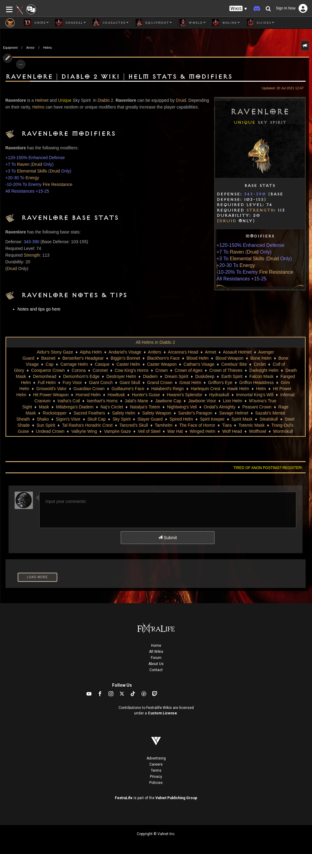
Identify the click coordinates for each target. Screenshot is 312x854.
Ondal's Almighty (220, 406)
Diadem (150, 376)
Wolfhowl (257, 431)
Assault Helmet (237, 352)
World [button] (192, 22)
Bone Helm (260, 358)
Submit (167, 537)
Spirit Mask (242, 419)
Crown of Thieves (226, 370)
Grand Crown (159, 382)
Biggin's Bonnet (125, 358)
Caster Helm (128, 364)
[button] (238, 8)
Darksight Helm (263, 370)
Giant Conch (101, 382)
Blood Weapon (229, 358)
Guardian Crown (89, 388)
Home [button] (36, 22)
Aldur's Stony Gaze (55, 352)
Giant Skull (129, 382)
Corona (79, 370)
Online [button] (226, 22)
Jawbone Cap (168, 400)
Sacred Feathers (89, 413)
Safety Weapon (156, 413)
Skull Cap (96, 419)
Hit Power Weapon (51, 394)
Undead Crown (50, 431)
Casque (102, 364)
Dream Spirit (176, 376)
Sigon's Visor (68, 419)
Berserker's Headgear (83, 358)
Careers (156, 764)
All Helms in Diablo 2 (155, 342)
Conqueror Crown (48, 370)
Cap (50, 364)
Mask (44, 406)
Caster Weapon (162, 364)
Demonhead (44, 376)
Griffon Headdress (256, 382)
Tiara (227, 425)
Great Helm (190, 382)
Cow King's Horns (131, 370)
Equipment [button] (153, 22)
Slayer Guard (149, 419)
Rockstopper (55, 413)
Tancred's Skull (133, 425)
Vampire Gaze (117, 431)
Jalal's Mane (136, 400)
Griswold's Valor (51, 388)
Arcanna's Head (183, 352)
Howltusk (116, 394)
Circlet (260, 364)
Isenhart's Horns (102, 400)
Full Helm (47, 382)
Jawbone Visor (202, 400)
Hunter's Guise (146, 394)
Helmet (41, 100)
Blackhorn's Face (163, 358)
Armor (30, 47)
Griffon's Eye (220, 382)
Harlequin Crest (205, 388)
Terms (156, 770)
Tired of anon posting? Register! (267, 468)
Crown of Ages (188, 370)
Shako (43, 419)
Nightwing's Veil (182, 406)
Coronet (100, 370)
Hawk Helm (238, 388)
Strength (260, 210)
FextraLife (124, 798)
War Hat (175, 431)
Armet (210, 352)
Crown (161, 370)
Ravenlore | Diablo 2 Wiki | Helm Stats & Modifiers (118, 77)
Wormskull (283, 431)
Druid (227, 221)
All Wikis (156, 651)
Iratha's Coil (69, 400)
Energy (247, 265)
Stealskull (269, 419)
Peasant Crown (256, 406)
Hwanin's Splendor (184, 394)
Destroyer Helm (121, 376)
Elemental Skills (247, 258)
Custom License (162, 713)
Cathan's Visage (198, 364)
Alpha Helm (91, 352)
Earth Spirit (231, 376)
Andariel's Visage (124, 352)
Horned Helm (88, 394)
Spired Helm (181, 419)
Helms (47, 47)
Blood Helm (197, 358)
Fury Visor (72, 382)
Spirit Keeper (212, 419)
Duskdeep (204, 376)
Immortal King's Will (254, 394)
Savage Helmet (233, 413)
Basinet (48, 358)
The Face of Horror (197, 425)
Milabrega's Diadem (75, 406)
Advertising (156, 758)
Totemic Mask (252, 425)
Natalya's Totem (145, 406)
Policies (156, 783)
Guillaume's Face (128, 388)
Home (156, 645)
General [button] (70, 22)
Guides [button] (260, 22)
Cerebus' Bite (234, 364)
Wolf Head (232, 431)
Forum (156, 658)
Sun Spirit (46, 425)
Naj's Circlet (112, 406)
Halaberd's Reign (167, 388)
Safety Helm (123, 413)
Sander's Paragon (195, 413)
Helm (261, 388)
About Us (156, 664)
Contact (156, 670)
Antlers (154, 352)
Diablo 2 (105, 100)
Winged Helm (202, 431)
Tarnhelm (163, 425)
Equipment (10, 47)
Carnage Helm (74, 364)
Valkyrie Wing (84, 431)
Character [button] (110, 22)
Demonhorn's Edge (81, 376)
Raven (237, 251)
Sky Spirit (121, 419)
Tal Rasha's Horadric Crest (87, 425)
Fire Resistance (276, 272)
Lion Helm (232, 400)
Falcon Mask (261, 376)
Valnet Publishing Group (176, 798)
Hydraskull (219, 394)
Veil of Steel (149, 431)
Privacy (156, 776)
